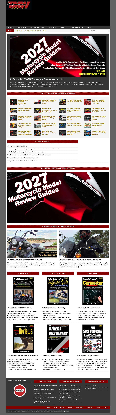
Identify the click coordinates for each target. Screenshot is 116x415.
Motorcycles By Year (37, 27)
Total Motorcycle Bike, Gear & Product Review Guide (22, 355)
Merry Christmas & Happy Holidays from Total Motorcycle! (98, 125)
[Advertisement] (71, 13)
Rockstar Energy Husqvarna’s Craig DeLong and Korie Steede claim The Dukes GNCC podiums (34, 149)
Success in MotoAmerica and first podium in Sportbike (22, 158)
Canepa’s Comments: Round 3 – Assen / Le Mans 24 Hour (23, 161)
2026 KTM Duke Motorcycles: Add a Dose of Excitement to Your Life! (74, 118)
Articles (10, 27)
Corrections (79, 407)
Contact (98, 407)
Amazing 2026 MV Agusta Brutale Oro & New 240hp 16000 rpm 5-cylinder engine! (25, 132)
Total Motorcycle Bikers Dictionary (52, 355)
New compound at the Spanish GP (17, 146)
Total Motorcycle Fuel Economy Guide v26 (19, 308)
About (55, 407)
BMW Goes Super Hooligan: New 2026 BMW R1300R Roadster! (24, 110)
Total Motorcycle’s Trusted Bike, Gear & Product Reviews (58, 226)
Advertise (47, 407)
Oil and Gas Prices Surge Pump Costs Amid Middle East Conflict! (98, 101)
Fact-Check (89, 407)
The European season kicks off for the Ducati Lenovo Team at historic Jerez (29, 155)
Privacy (62, 407)
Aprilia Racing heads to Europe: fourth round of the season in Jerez (26, 152)
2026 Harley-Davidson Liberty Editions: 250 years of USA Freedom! (99, 118)
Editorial (70, 407)
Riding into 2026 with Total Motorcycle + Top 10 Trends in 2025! (49, 125)
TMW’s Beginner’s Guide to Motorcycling (53, 308)
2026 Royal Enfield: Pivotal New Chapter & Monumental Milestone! (74, 132)
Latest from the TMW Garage (71, 381)
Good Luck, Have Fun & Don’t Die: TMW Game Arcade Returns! (49, 101)
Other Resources (75, 27)
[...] (54, 86)
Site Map (106, 407)
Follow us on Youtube (90, 388)
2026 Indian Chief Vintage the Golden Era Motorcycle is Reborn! (49, 118)
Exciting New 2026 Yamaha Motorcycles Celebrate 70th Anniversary (99, 132)
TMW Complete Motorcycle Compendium (88, 355)
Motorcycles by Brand (57, 27)
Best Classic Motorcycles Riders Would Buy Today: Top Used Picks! (74, 110)
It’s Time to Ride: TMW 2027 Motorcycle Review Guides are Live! (37, 79)
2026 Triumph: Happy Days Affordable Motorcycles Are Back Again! (25, 125)
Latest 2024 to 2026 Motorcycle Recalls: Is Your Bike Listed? (49, 132)
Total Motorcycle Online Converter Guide (88, 308)
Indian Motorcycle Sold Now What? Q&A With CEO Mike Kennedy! (25, 118)
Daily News (20, 27)
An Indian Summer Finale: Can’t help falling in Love (24, 260)
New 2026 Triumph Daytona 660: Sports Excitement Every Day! (74, 101)
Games (89, 27)
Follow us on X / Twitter (91, 386)
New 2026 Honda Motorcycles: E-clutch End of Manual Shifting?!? (49, 110)
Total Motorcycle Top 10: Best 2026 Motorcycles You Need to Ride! (99, 110)
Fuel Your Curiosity (45, 381)
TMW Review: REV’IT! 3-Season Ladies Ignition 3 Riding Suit (80, 260)
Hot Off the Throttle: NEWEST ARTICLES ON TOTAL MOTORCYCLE (58, 94)
